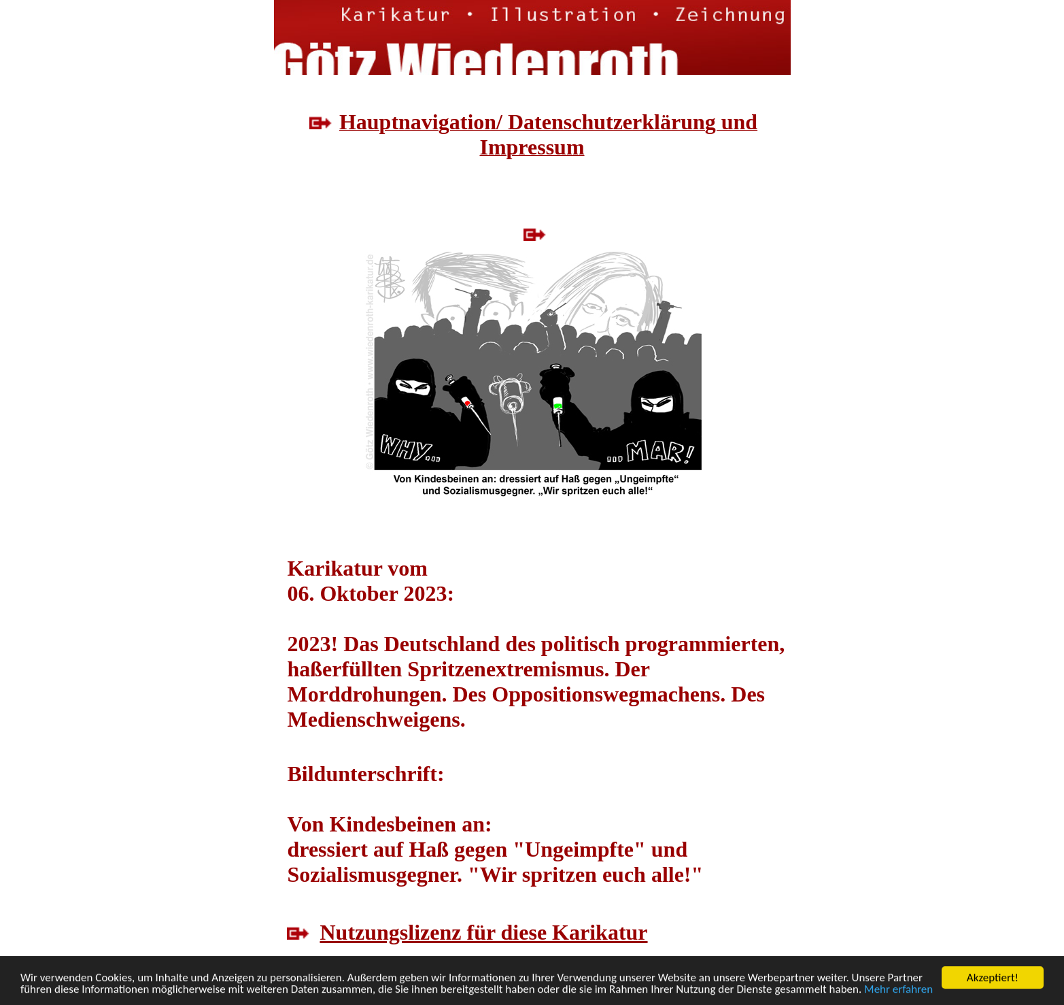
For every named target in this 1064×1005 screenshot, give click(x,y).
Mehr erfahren (898, 990)
